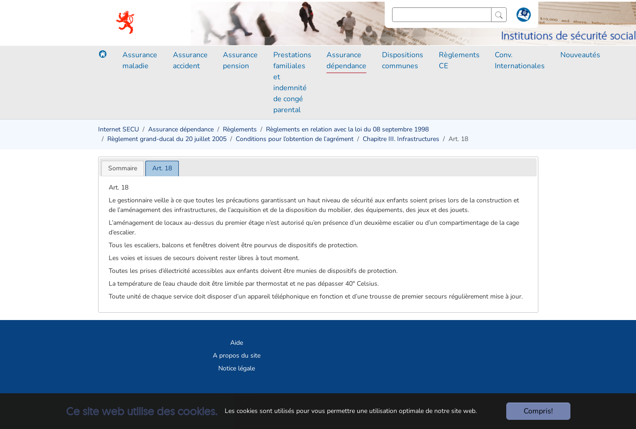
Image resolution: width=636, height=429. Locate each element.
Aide (236, 342)
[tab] (122, 168)
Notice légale (236, 368)
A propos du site (236, 355)
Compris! (538, 411)
